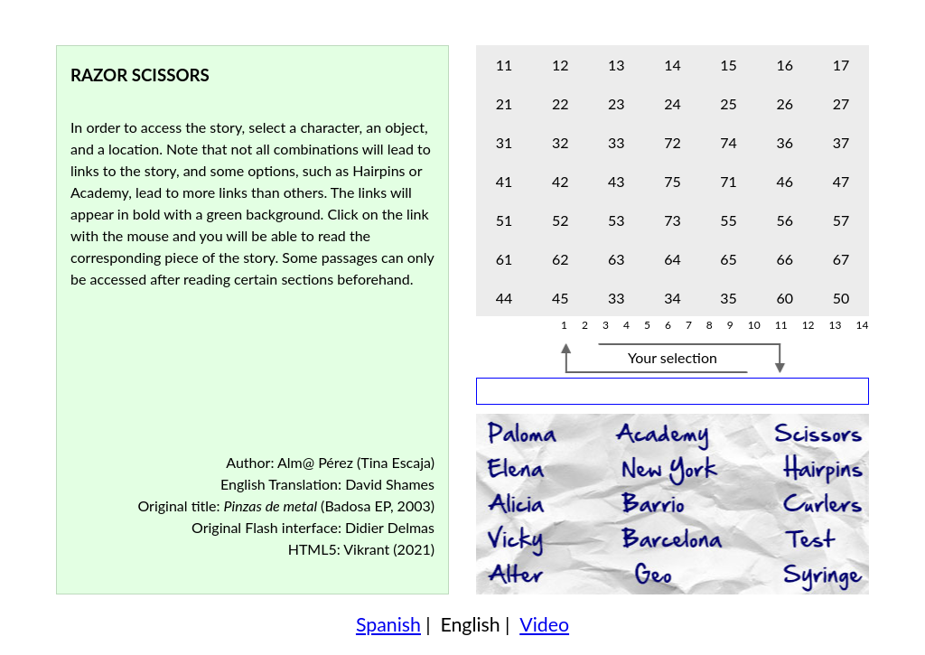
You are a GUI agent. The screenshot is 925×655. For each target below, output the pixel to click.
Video (544, 624)
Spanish (388, 624)
